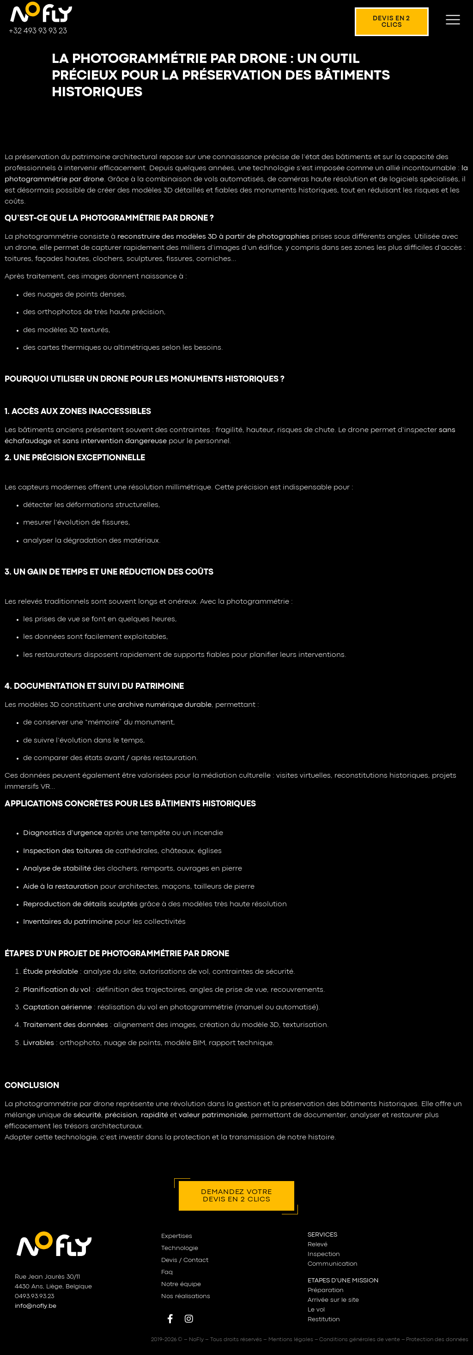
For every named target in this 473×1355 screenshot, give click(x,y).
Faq (167, 1272)
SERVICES (322, 1234)
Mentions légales (290, 1339)
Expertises (176, 1236)
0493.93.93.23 (34, 1296)
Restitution (324, 1319)
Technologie (179, 1248)
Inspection (324, 1254)
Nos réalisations (185, 1296)
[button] (453, 21)
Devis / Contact (184, 1260)
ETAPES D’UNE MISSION (343, 1280)
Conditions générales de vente (359, 1339)
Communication (333, 1264)
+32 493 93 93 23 (38, 31)
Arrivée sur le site (333, 1300)
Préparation (326, 1290)
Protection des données (437, 1339)
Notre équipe (181, 1284)
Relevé (317, 1244)
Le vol (316, 1309)
